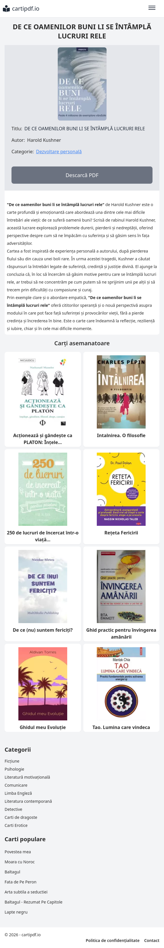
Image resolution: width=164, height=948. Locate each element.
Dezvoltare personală (59, 151)
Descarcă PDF (82, 175)
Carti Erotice (16, 825)
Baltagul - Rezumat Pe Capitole (33, 902)
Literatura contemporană (28, 801)
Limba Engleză (18, 793)
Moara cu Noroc (20, 861)
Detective (13, 809)
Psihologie (14, 769)
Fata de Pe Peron (20, 882)
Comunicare (16, 785)
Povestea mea (18, 851)
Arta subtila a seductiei (26, 892)
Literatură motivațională (27, 777)
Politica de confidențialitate (112, 940)
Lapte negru (16, 912)
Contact (151, 940)
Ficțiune (12, 761)
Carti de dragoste (21, 817)
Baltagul (12, 872)
